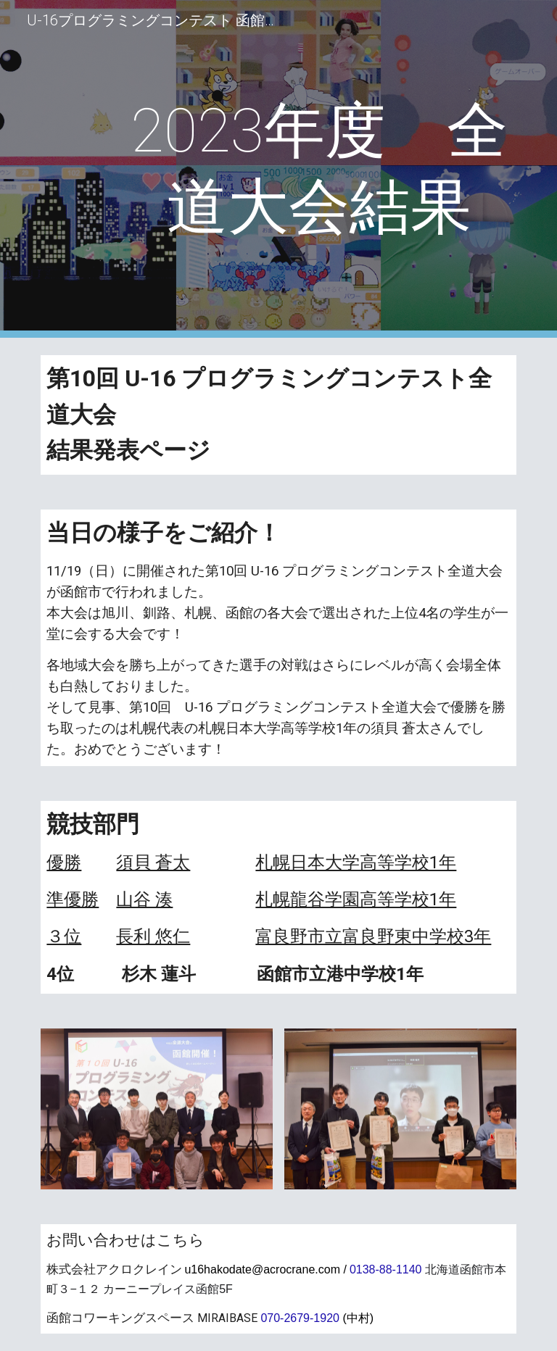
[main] (319, 169)
